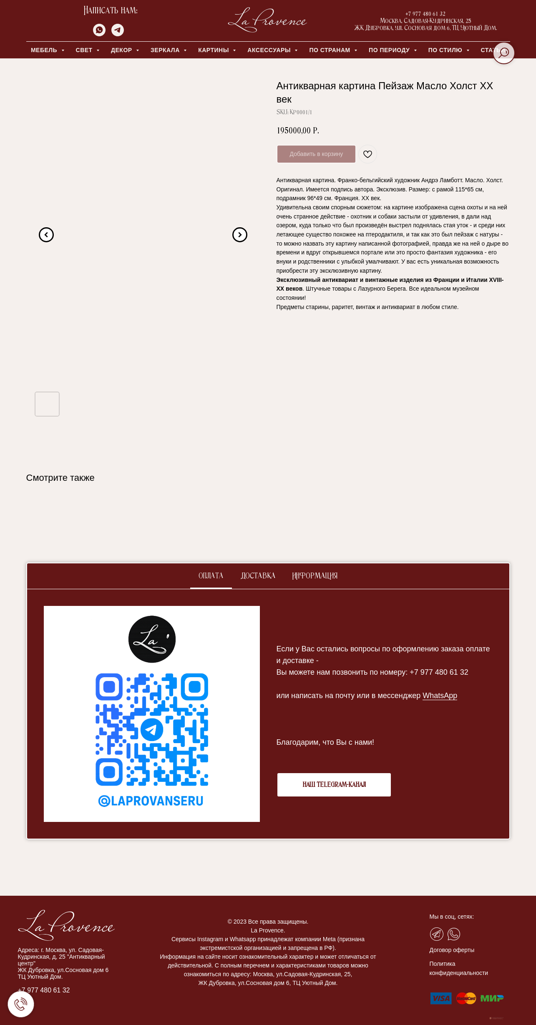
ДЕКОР (122, 50)
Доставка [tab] (258, 576)
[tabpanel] (268, 714)
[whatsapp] (99, 34)
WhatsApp (440, 695)
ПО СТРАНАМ (330, 50)
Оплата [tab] (211, 576)
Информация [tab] (314, 576)
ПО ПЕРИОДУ (390, 50)
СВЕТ (85, 50)
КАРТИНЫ (214, 50)
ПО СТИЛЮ (446, 50)
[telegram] (117, 34)
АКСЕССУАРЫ (269, 50)
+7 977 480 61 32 (44, 990)
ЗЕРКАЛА (166, 50)
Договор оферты (452, 950)
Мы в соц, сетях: (452, 916)
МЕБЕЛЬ (45, 50)
